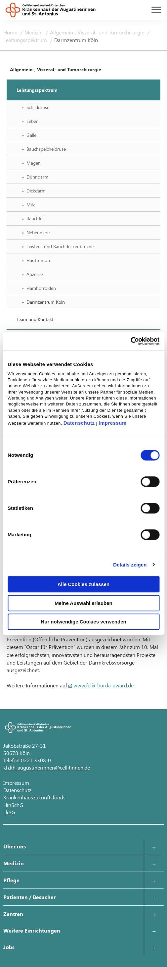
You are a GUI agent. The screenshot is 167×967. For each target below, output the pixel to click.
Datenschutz (79, 423)
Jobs (9, 946)
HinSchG (13, 804)
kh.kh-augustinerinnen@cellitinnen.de (46, 767)
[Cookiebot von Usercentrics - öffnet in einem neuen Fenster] (130, 341)
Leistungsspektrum (25, 39)
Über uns (14, 846)
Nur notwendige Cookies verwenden (83, 621)
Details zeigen (129, 564)
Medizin (34, 32)
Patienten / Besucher (29, 896)
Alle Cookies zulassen (84, 584)
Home (11, 32)
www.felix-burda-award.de (103, 685)
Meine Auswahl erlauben (83, 603)
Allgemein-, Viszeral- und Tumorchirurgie (98, 32)
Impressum (113, 423)
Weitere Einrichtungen (31, 930)
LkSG (9, 812)
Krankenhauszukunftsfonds (34, 797)
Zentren (13, 913)
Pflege (11, 880)
